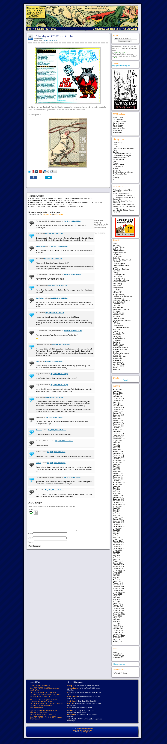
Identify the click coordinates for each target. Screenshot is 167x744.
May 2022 (116, 391)
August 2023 (117, 389)
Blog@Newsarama (119, 253)
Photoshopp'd (118, 167)
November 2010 (118, 567)
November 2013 (118, 501)
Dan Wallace (40, 298)
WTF (115, 179)
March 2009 (117, 603)
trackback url (58, 215)
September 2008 (119, 614)
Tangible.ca (117, 342)
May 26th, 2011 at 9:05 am (72, 221)
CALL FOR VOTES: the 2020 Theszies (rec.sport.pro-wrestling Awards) (43, 700)
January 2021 (118, 397)
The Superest (118, 359)
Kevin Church (118, 291)
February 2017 (118, 430)
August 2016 (117, 440)
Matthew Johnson (119, 129)
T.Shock (38, 463)
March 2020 (117, 404)
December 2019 (118, 408)
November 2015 (118, 457)
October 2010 (118, 568)
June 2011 (116, 554)
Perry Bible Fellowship (121, 327)
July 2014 (116, 486)
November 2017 (118, 426)
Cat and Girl (117, 254)
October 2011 (118, 546)
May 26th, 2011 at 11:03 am (59, 298)
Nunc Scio (116, 317)
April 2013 (116, 514)
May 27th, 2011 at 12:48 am (56, 452)
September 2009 (119, 592)
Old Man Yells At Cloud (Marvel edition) (45, 200)
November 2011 (118, 545)
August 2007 (117, 638)
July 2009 (116, 596)
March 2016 (117, 450)
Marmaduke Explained (121, 309)
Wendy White (117, 132)
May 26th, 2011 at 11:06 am (73, 330)
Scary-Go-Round (119, 338)
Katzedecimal (40, 246)
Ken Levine (117, 289)
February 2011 (118, 561)
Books (115, 145)
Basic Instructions (119, 251)
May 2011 (116, 556)
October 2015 (118, 459)
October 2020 (118, 400)
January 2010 (118, 585)
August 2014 (117, 484)
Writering (116, 178)
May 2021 (116, 395)
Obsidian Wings (118, 318)
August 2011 (117, 550)
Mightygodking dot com (85, 728)
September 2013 (119, 504)
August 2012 (117, 528)
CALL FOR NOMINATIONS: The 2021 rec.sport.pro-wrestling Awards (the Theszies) (45, 693)
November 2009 (118, 588)
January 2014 (118, 497)
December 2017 (118, 424)
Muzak (115, 163)
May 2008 (116, 621)
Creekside (116, 262)
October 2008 (118, 612)
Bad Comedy (117, 143)
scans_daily (117, 337)
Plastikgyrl (116, 329)
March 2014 (117, 493)
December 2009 (118, 587)
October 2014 (118, 481)
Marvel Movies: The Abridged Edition (44, 204)
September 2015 (119, 461)
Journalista (117, 285)
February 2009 (118, 605)
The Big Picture (118, 344)
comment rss (47, 215)
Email (30, 541)
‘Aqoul (115, 243)
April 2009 (116, 601)
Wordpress (86, 732)
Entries (117, 654)
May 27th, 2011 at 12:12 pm (56, 463)
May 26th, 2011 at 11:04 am (54, 312)
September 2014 (119, 483)
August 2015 (117, 462)
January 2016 (118, 453)
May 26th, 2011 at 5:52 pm (64, 441)
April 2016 (116, 448)
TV (114, 176)
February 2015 (118, 473)
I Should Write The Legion (122, 156)
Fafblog (115, 273)
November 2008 (118, 610)
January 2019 (118, 413)
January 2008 (118, 629)
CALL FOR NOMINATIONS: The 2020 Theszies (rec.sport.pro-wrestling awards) (46, 704)
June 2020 (116, 402)
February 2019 (118, 411)
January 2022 (118, 393)
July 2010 (116, 574)
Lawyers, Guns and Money (122, 296)
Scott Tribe (117, 340)
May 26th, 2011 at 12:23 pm (54, 361)
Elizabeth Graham (119, 121)
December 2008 (118, 609)
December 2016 (118, 433)
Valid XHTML (77, 730)
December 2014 (118, 477)
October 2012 (118, 525)
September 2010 (119, 570)
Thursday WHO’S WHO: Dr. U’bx (54, 36)
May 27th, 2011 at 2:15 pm (72, 477)
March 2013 (117, 515)
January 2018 (118, 422)
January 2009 (118, 607)
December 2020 (118, 398)
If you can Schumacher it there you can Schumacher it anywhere (54, 198)
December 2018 (118, 415)
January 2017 (118, 431)
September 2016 (119, 439)
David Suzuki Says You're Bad (123, 148)
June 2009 (116, 598)
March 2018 (117, 419)
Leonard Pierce (118, 298)
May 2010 (116, 578)
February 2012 (118, 539)
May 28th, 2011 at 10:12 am (54, 490)
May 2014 (116, 490)
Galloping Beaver (119, 274)
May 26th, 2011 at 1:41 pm (59, 385)
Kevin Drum (117, 293)
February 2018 (118, 420)
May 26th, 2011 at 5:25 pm (57, 430)
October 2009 (118, 590)
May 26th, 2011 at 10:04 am (57, 285)
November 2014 (118, 479)
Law (114, 161)
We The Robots (118, 366)
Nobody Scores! (118, 313)
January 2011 (118, 563)
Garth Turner (117, 276)
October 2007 (118, 634)
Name (30, 537)
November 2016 (118, 435)
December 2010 (118, 565)
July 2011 (116, 552)
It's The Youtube (118, 159)
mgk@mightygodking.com (121, 66)
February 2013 (118, 517)
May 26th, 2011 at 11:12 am (61, 344)
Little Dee (116, 306)
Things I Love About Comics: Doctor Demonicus (48, 206)
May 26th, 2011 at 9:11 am (54, 233)
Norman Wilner (118, 315)
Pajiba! (115, 322)
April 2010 (116, 579)
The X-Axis (117, 360)
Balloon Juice (117, 249)
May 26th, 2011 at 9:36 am (72, 274)
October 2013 (118, 503)
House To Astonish (119, 278)
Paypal (125, 380)
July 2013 (116, 508)
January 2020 (118, 406)
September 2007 (119, 636)
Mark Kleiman (118, 307)
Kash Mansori (118, 287)
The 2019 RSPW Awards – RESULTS (43, 715)
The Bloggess (118, 346)
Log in (115, 652)
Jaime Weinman (118, 123)
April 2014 (116, 492)
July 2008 (116, 618)
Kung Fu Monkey (119, 295)
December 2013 (118, 499)
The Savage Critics (119, 357)
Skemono (39, 430)
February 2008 (118, 627)
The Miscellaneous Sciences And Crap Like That (123, 173)
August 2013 (117, 506)
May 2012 (116, 534)
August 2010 (117, 572)
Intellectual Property (120, 157)
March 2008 (117, 625)
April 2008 (116, 623)
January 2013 (118, 519)
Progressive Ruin (119, 333)
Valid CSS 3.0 (87, 730)
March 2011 (117, 559)
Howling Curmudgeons (121, 280)
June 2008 (116, 620)
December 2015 (118, 455)
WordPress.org (118, 658)
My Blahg (116, 311)
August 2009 (117, 594)
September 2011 (119, 548)
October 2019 (118, 409)
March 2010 (117, 581)
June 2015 (116, 466)
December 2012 (118, 521)
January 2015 (118, 475)
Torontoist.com (118, 362)
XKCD (115, 368)
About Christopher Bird (121, 194)
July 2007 (116, 640)
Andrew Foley (118, 118)
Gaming (116, 152)
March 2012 (117, 537)
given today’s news (36, 708)
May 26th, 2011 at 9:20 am (53, 258)
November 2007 (118, 632)
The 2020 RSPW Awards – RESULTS (43, 697)
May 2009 (116, 599)
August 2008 (117, 616)
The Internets (117, 170)
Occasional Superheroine (122, 320)
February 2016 (118, 451)
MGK (43, 39)
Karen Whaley (118, 127)
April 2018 (116, 417)
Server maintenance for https (40, 686)
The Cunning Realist (120, 349)
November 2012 (118, 523)
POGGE (116, 331)
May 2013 (116, 512)
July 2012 (116, 530)
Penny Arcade (118, 326)
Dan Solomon (118, 119)
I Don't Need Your (122, 195)
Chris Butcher (118, 256)
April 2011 (116, 557)
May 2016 (116, 446)
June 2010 (116, 576)
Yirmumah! (117, 369)
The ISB (116, 351)
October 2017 (118, 428)
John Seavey (117, 284)
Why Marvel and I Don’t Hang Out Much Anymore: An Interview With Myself (58, 202)
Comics (45, 41)
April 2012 (116, 535)
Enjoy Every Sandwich (121, 269)
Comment (31, 510)
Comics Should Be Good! (122, 260)
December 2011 (118, 543)
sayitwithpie (117, 335)
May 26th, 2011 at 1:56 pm (54, 397)
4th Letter (116, 245)
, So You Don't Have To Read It (124, 206)
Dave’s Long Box (119, 264)
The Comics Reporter (120, 348)
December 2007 (118, 631)
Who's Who (53, 41)
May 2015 (116, 468)
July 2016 (116, 442)
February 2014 (118, 495)
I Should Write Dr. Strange (122, 154)
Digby (115, 267)
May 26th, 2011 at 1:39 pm (59, 374)
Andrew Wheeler (119, 247)
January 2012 (118, 541)
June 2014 (116, 488)
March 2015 (117, 472)
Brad (37, 361)
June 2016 (116, 444)
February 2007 (118, 641)
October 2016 (118, 437)
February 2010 (118, 583)
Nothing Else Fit (118, 165)
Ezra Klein (116, 271)
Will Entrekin (117, 130)
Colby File (116, 258)
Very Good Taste (119, 364)
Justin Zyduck (118, 125)
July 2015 (116, 464)
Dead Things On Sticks (121, 265)
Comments (118, 656)
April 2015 (116, 470)
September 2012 (119, 526)
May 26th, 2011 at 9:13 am (59, 246)
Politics (115, 168)
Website (30, 545)
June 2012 (116, 532)
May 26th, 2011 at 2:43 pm (54, 417)
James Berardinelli (119, 282)
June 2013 (116, 510)
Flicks (115, 150)
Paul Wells (116, 324)
